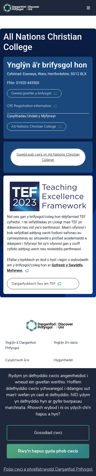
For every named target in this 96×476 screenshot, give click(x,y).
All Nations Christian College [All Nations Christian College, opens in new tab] (36, 126)
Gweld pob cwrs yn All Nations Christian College (48, 157)
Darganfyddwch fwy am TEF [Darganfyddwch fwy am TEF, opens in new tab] (36, 283)
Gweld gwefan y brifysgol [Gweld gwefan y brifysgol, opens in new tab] (34, 93)
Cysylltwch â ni (17, 360)
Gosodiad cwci (48, 433)
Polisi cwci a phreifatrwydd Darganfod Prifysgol (48, 469)
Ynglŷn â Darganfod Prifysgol (20, 345)
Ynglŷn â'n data (66, 342)
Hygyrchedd (63, 360)
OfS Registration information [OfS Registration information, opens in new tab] (32, 105)
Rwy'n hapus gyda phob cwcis (48, 451)
